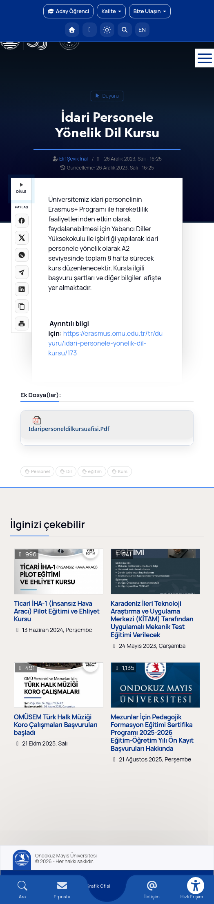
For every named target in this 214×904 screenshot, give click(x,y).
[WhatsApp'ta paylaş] (22, 255)
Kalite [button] (111, 11)
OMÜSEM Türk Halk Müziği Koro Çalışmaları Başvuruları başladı (56, 725)
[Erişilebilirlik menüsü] (195, 885)
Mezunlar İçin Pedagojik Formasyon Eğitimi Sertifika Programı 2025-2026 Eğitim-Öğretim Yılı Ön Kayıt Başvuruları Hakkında (152, 732)
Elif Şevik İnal (73, 158)
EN (142, 29)
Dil (68, 471)
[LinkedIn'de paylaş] (22, 289)
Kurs (122, 471)
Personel (40, 471)
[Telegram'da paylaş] (22, 272)
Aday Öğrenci (68, 11)
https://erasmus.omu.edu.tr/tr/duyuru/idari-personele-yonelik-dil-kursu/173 (105, 343)
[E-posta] (89, 29)
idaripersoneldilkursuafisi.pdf (69, 429)
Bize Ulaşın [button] (150, 11)
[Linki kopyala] (22, 306)
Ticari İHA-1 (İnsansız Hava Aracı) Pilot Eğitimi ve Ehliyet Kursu (57, 611)
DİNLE (21, 188)
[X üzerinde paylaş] (22, 238)
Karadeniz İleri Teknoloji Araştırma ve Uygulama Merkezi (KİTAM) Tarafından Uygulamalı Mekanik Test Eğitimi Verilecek (152, 619)
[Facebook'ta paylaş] (22, 221)
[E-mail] (62, 890)
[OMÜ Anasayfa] (72, 29)
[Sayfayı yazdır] (22, 323)
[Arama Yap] (125, 29)
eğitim (95, 471)
